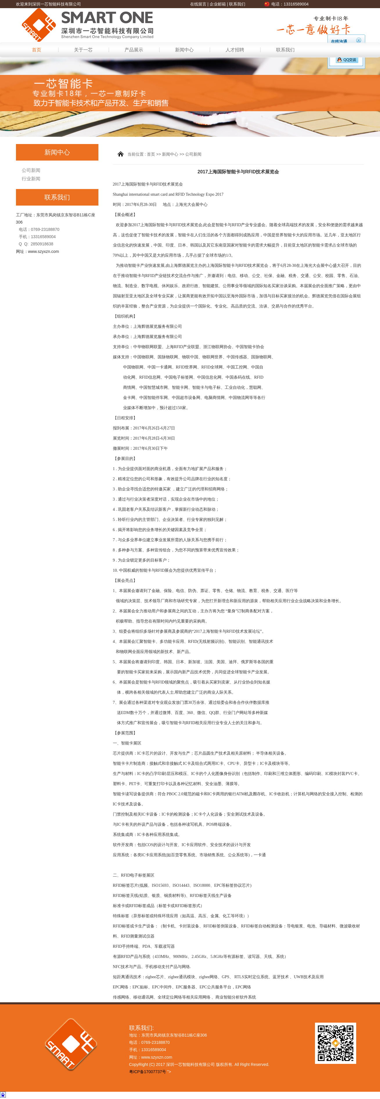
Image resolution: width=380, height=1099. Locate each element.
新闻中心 (184, 49)
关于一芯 (83, 49)
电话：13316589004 (290, 4)
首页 (36, 49)
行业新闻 (31, 178)
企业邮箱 (218, 4)
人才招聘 (235, 49)
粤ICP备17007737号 (147, 1071)
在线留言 (198, 4)
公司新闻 (31, 170)
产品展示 (134, 49)
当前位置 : (137, 154)
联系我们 (237, 4)
